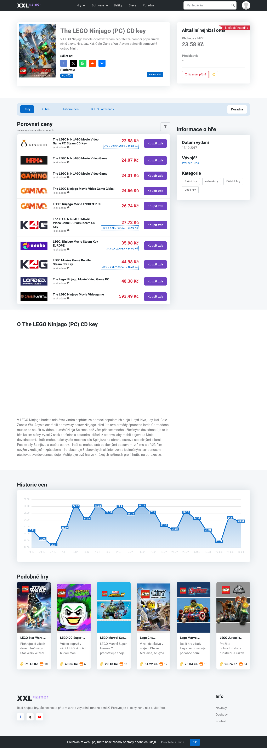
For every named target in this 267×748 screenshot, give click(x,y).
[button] (246, 5)
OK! (195, 742)
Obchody (222, 715)
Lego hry (190, 189)
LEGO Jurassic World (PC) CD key (233, 638)
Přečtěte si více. (173, 742)
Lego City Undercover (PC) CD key (151, 638)
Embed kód (155, 74)
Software (99, 5)
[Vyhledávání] (210, 5)
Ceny (27, 109)
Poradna (148, 5)
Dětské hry (233, 181)
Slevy (132, 5)
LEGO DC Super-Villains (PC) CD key (71, 638)
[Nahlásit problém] (213, 74)
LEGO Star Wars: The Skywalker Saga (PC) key (31, 638)
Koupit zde (155, 143)
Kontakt (221, 721)
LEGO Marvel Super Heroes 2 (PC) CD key (113, 638)
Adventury (211, 181)
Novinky (221, 708)
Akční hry (191, 181)
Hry (80, 5)
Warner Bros (190, 163)
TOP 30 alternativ (102, 109)
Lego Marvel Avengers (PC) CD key (192, 638)
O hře (46, 109)
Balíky (118, 5)
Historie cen (70, 109)
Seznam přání (195, 74)
